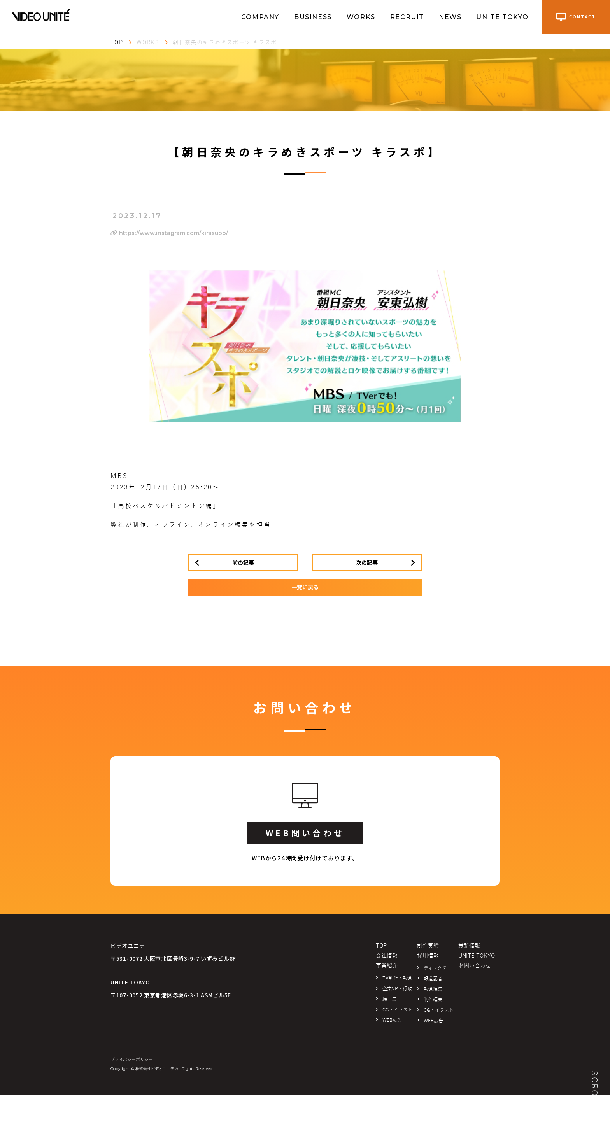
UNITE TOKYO (502, 17)
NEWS (450, 17)
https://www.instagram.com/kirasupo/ (169, 232)
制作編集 (433, 999)
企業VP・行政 (397, 988)
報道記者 (433, 978)
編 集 (389, 999)
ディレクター (437, 968)
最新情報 (469, 946)
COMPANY (260, 17)
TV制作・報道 (397, 978)
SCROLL (594, 1090)
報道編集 (433, 989)
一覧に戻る (305, 587)
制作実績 (428, 946)
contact (576, 17)
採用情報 (428, 956)
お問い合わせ (474, 966)
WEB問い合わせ (305, 833)
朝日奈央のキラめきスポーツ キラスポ (225, 43)
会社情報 (387, 956)
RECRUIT (407, 17)
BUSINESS (313, 17)
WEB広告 (392, 1020)
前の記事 (243, 562)
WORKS (361, 17)
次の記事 (367, 562)
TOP (116, 43)
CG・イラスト (397, 1009)
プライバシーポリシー (131, 1059)
